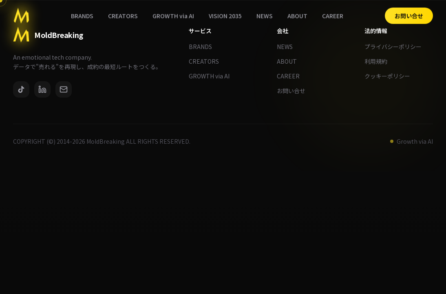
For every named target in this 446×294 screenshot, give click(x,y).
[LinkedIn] (42, 89)
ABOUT (290, 61)
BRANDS (204, 46)
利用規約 (379, 61)
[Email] (63, 89)
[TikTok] (21, 89)
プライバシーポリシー (396, 46)
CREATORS (207, 61)
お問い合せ (294, 91)
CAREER (291, 76)
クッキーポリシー (390, 76)
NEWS (288, 46)
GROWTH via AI (212, 76)
